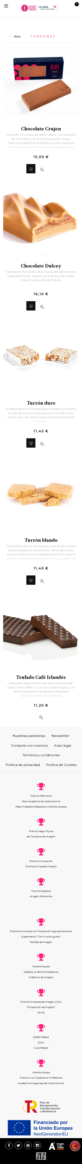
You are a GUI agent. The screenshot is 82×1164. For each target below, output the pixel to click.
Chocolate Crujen (41, 128)
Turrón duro (41, 403)
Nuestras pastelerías (29, 736)
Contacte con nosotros (29, 746)
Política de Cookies (61, 765)
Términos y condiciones (41, 755)
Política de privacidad (23, 765)
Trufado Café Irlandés (41, 677)
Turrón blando (41, 540)
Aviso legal (62, 746)
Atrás (16, 36)
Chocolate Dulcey (41, 266)
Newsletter (60, 736)
